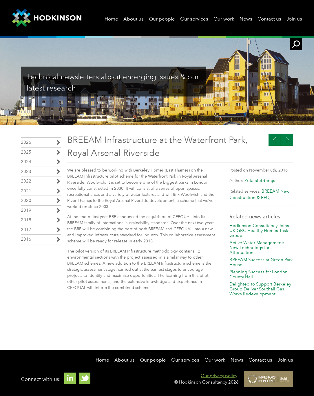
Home (111, 19)
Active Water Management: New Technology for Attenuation (256, 247)
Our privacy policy (219, 375)
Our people (162, 19)
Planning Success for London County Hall (258, 274)
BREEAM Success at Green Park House (261, 262)
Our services (194, 19)
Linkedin (70, 378)
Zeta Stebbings (259, 180)
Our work (223, 19)
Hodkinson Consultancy (46, 18)
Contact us (269, 19)
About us (133, 19)
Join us (294, 19)
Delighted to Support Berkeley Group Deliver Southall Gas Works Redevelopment (260, 288)
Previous (287, 140)
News (246, 19)
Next (275, 140)
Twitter (84, 378)
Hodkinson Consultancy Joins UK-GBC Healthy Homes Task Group (259, 230)
